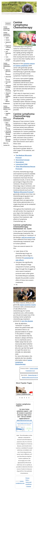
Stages (7, 49)
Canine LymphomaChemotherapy (6, 66)
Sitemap (28, 486)
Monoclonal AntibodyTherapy (8, 139)
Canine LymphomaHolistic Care (7, 107)
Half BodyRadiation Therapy (8, 132)
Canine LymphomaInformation (6, 34)
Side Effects (7, 100)
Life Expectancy (8, 53)
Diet (7, 111)
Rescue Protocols (8, 90)
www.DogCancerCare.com (24, 420)
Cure (7, 57)
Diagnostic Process (8, 46)
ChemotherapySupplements (8, 95)
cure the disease (27, 321)
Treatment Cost (8, 59)
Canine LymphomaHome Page (6, 28)
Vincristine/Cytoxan (22, 160)
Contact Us (6, 145)
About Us (5, 143)
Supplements (8, 114)
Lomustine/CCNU (22, 164)
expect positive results (28, 305)
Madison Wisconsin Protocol (23, 192)
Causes (8, 40)
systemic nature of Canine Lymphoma (24, 65)
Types (7, 38)
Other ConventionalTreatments (7, 119)
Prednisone (6, 103)
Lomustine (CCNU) (8, 86)
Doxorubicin (20, 162)
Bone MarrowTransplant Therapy (8, 126)
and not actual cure (28, 237)
